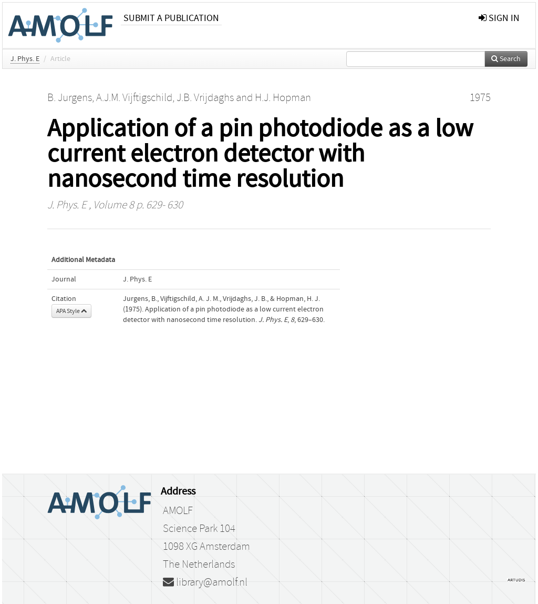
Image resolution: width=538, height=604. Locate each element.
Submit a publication (171, 18)
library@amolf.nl (205, 582)
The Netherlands (199, 564)
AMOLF (178, 511)
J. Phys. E (25, 59)
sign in (499, 18)
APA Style (71, 311)
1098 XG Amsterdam (206, 546)
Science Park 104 (199, 528)
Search (506, 59)
